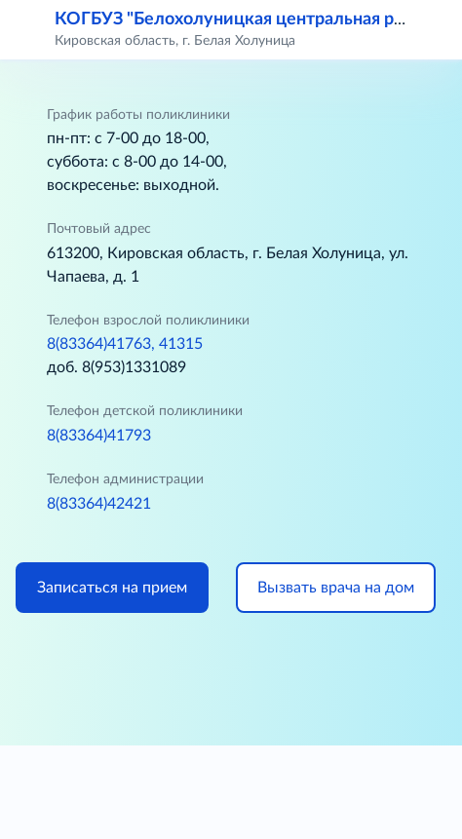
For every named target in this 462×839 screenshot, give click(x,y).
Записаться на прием (112, 587)
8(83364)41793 (99, 435)
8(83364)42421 (99, 504)
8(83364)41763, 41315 (125, 344)
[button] (434, 29)
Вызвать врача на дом (335, 587)
